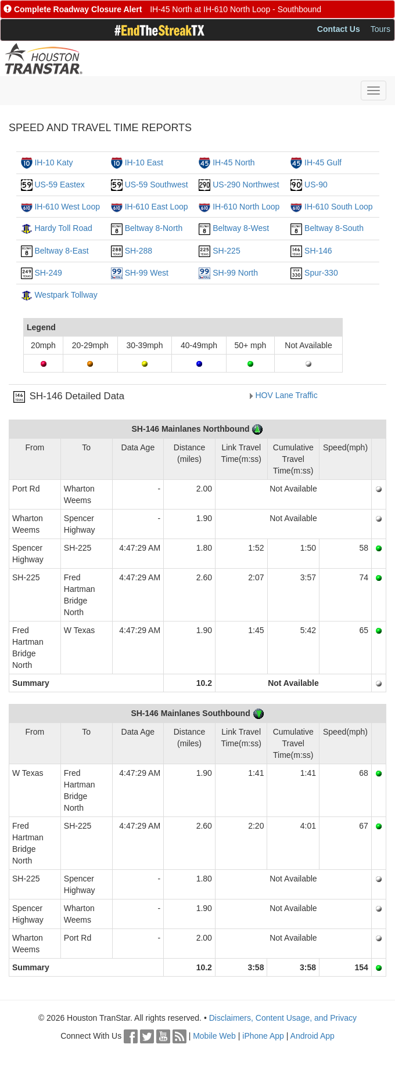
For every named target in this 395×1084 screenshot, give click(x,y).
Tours (380, 29)
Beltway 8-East (61, 250)
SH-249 (48, 272)
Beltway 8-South (334, 228)
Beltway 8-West (241, 228)
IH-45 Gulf (323, 162)
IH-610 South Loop (338, 206)
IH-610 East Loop (156, 206)
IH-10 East (144, 162)
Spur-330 (321, 272)
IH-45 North (233, 162)
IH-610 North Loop (246, 206)
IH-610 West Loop (67, 206)
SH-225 (226, 250)
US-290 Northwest (246, 184)
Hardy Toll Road (63, 228)
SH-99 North (235, 272)
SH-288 (138, 250)
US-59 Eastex (59, 184)
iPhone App (263, 1035)
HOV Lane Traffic (287, 395)
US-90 (316, 184)
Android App (312, 1035)
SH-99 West (146, 272)
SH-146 (318, 250)
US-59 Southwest (156, 184)
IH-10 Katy (53, 162)
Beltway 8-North (154, 228)
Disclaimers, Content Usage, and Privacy (283, 1017)
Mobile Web (214, 1035)
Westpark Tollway (65, 294)
